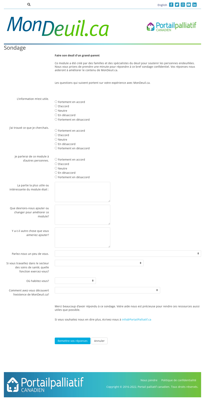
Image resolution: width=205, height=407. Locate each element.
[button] (29, 4)
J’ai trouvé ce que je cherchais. (29, 128)
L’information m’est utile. (33, 99)
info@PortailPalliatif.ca (136, 319)
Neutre (61, 110)
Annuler (99, 341)
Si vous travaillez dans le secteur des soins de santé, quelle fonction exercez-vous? (27, 267)
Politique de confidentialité (178, 380)
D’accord (62, 106)
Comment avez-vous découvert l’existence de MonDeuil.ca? (29, 292)
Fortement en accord (70, 102)
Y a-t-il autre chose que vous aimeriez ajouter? (30, 233)
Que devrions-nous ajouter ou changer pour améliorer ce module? (29, 212)
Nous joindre (149, 380)
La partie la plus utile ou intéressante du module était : (29, 187)
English (162, 5)
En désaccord (65, 115)
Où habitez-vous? (37, 281)
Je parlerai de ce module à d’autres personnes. (32, 158)
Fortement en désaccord (72, 119)
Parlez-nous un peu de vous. (30, 254)
